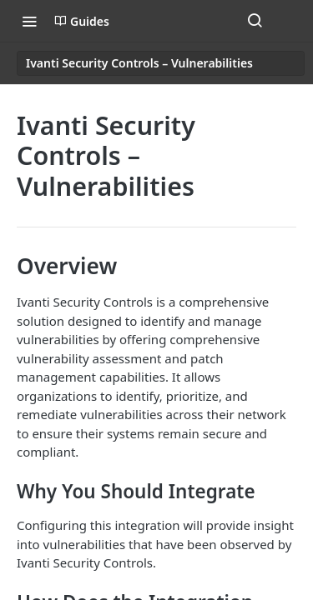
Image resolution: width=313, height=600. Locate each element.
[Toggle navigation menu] (29, 20)
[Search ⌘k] (254, 20)
